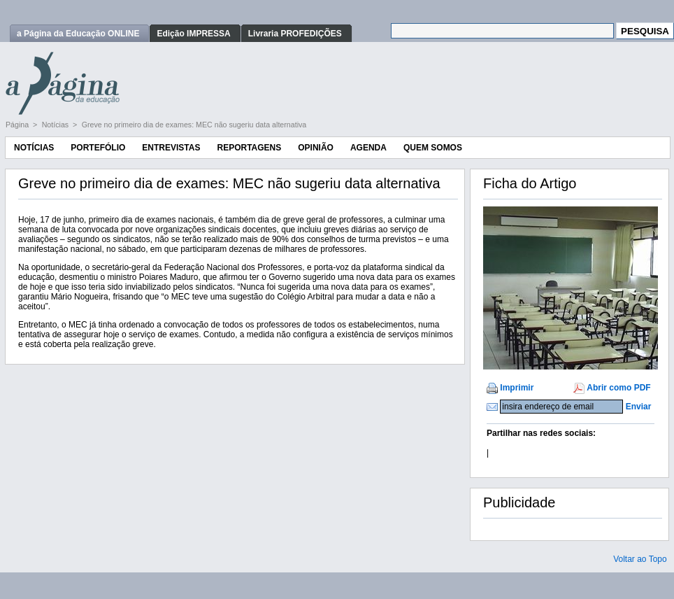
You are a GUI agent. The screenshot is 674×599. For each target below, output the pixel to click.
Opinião (316, 148)
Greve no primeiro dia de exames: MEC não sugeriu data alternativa (194, 124)
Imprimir (516, 388)
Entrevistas (171, 148)
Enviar (639, 406)
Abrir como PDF (618, 388)
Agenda (368, 148)
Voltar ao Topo (640, 559)
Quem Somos (432, 148)
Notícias (56, 124)
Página (18, 124)
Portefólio (98, 148)
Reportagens (249, 148)
